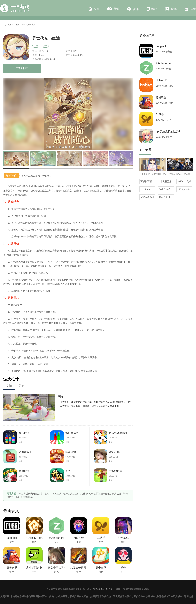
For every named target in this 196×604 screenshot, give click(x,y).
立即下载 (22, 68)
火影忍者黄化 (147, 197)
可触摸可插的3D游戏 (147, 181)
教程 (152, 9)
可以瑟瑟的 (184, 189)
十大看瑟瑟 (166, 181)
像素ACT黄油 (184, 181)
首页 (94, 9)
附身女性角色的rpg (166, 189)
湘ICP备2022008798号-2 (100, 589)
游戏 (113, 8)
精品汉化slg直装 (166, 197)
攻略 (171, 9)
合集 (190, 9)
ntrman (147, 189)
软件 (133, 9)
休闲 (17, 24)
